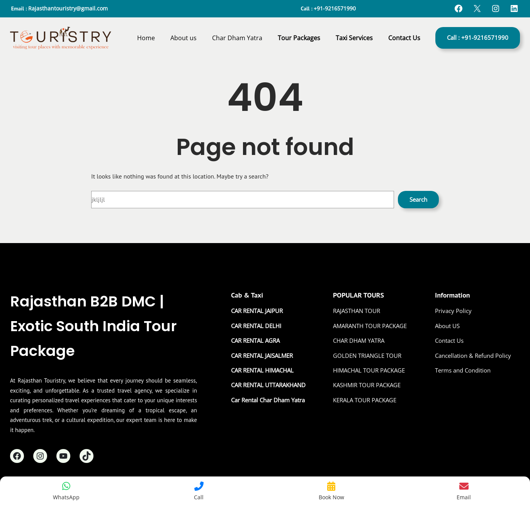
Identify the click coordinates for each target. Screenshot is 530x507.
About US (447, 326)
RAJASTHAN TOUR (356, 311)
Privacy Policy (453, 311)
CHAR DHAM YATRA (358, 340)
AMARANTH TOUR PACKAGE (370, 326)
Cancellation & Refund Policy (473, 355)
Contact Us (449, 340)
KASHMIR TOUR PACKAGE (367, 385)
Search (418, 199)
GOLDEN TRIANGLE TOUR (367, 355)
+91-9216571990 (335, 8)
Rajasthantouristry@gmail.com (68, 8)
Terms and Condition (463, 370)
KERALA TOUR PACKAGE (364, 400)
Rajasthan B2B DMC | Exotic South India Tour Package (93, 326)
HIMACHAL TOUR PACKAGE (369, 370)
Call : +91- (477, 37)
